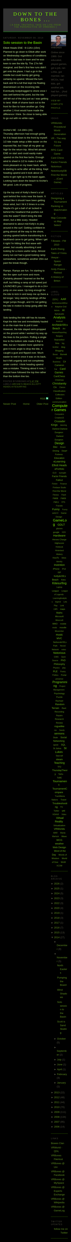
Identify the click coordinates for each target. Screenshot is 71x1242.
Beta (57, 343)
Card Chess (57, 157)
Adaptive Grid (60, 307)
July (59, 1059)
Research (59, 719)
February (62, 1074)
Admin (56, 310)
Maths (59, 613)
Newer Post (9, 403)
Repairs (59, 716)
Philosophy (59, 664)
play (64, 668)
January (61, 1082)
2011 (57, 1102)
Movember (59, 631)
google (56, 532)
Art (64, 328)
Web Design (59, 847)
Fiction (54, 484)
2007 (57, 1121)
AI (63, 310)
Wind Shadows (62, 993)
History (59, 554)
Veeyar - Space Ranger (56, 261)
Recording (59, 712)
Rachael (59, 701)
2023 (57, 898)
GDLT (61, 524)
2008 (57, 1116)
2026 (57, 883)
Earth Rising (57, 249)
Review (59, 723)
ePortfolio (59, 469)
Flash (63, 495)
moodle (63, 627)
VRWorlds (59, 828)
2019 (57, 913)
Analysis (59, 317)
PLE (55, 671)
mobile (63, 624)
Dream (63, 447)
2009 (57, 1112)
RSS (43, 398)
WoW (63, 862)
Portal (63, 675)
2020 (57, 908)
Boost (55, 354)
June (60, 1064)
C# (64, 361)
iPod (64, 569)
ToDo (60, 774)
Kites (63, 580)
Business (57, 362)
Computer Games (60, 408)
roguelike (59, 726)
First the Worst (59, 491)
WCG (59, 840)
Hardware (59, 535)
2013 (57, 1092)
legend (58, 602)
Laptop (59, 587)
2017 (57, 922)
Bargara (59, 336)
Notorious (56, 166)
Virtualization (59, 825)
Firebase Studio (59, 487)
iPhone (56, 569)
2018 (57, 917)
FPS (63, 502)
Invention (59, 564)
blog (63, 347)
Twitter (56, 811)
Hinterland (59, 550)
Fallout (59, 480)
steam (59, 759)
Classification (59, 391)
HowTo (56, 558)
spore (56, 745)
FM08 (55, 498)
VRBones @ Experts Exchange (58, 1191)
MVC (59, 638)
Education (59, 458)
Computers (59, 414)
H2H (64, 532)
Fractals (59, 506)
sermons (59, 733)
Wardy (63, 833)
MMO (55, 624)
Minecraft (59, 620)
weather (59, 843)
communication (59, 402)
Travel (63, 800)
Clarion (62, 387)
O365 (56, 657)
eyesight (62, 473)
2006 (57, 1126)
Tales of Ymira (58, 253)
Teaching (59, 762)
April (60, 1069)
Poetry (63, 672)
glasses (59, 528)
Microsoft (59, 616)
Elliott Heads (59, 465)
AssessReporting (59, 332)
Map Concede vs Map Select (58, 221)
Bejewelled (59, 340)
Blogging (59, 350)
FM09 (63, 498)
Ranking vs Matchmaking (59, 210)
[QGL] (55, 299)
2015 (57, 932)
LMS (56, 609)
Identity (59, 562)
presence (59, 679)
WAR (55, 833)
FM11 (56, 502)
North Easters (62, 969)
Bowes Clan (57, 1143)
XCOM (59, 866)
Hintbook (59, 547)
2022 (57, 903)
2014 (57, 937)
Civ (55, 387)
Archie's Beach (21, 384)
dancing (63, 425)
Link (62, 605)
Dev (55, 447)
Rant (64, 708)
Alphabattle (59, 314)
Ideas (64, 558)
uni (63, 810)
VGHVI (55, 814)
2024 (57, 893)
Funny (56, 509)
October (61, 1038)
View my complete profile (57, 104)
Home (26, 403)
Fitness (56, 495)
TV (61, 807)
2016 (57, 927)
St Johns (57, 748)
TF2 (59, 767)
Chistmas (59, 380)
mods (54, 628)
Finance (63, 484)
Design (59, 443)
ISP (59, 572)
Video (64, 814)
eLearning (59, 461)
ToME (59, 778)
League (55, 591)
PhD (63, 660)
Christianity (59, 383)
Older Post (42, 403)
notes (63, 650)
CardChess (59, 376)
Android (59, 321)
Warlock (55, 836)
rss (55, 730)
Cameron (59, 365)
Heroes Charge (59, 539)
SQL (63, 744)
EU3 (54, 473)
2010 (57, 1107)
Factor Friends (59, 162)
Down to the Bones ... (35, 16)
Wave (64, 836)
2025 (57, 888)
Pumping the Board (62, 981)
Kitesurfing (19, 387)
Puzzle (59, 697)
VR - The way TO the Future (58, 142)
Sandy (62, 730)
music (59, 634)
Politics (55, 675)
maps (62, 609)
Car (55, 369)
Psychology (59, 693)
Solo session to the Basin (22, 43)
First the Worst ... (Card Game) (59, 179)
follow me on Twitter (61, 1231)
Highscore (59, 543)
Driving (56, 451)
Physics (56, 668)
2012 (57, 1097)
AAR (63, 299)
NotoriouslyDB (59, 170)
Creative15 (59, 418)
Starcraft (59, 756)
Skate (55, 738)
